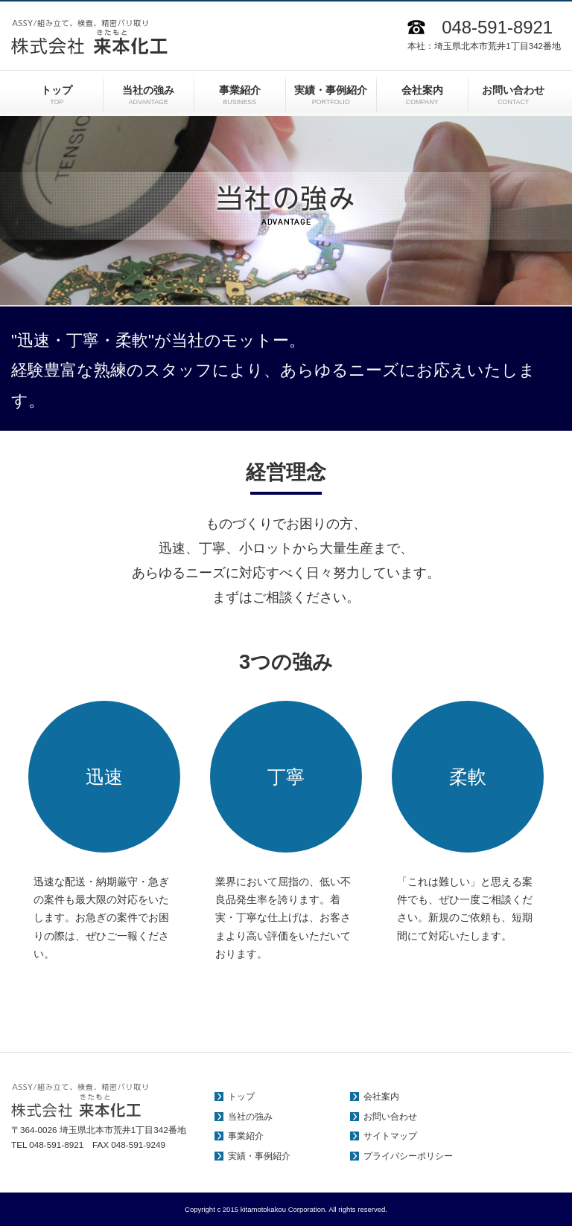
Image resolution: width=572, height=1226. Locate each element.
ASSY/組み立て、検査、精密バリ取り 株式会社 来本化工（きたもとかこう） (89, 37)
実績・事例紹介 (259, 1156)
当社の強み (250, 1116)
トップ (241, 1096)
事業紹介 (246, 1136)
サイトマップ (390, 1136)
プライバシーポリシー (408, 1156)
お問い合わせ (390, 1116)
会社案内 (381, 1096)
